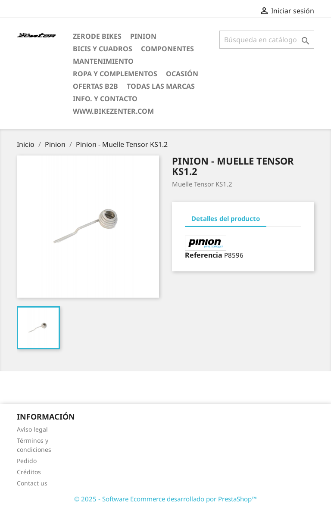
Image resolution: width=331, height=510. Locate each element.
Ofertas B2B (95, 86)
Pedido (27, 461)
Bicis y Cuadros (102, 48)
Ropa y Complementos (115, 73)
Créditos (29, 472)
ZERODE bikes (97, 36)
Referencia (203, 255)
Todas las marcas (161, 86)
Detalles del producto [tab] (225, 218)
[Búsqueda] (266, 40)
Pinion (143, 36)
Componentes (167, 48)
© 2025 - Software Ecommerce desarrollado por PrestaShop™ (165, 498)
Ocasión (182, 73)
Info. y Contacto (105, 98)
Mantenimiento (103, 61)
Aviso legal (32, 429)
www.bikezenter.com (113, 111)
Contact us (32, 483)
